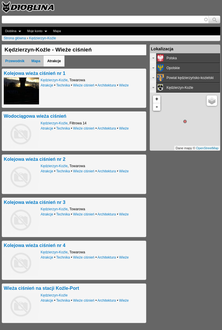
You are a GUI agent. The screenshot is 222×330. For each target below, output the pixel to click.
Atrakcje (47, 85)
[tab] (185, 58)
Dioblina (11, 31)
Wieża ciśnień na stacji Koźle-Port (41, 288)
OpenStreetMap (207, 148)
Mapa (57, 31)
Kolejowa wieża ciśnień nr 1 (34, 73)
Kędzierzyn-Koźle (42, 38)
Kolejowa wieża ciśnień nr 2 (34, 159)
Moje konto (35, 31)
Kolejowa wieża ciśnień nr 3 (34, 202)
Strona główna (15, 38)
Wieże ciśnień (84, 85)
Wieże (124, 85)
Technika (63, 85)
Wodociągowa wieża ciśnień (35, 116)
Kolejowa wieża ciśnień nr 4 (34, 245)
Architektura (106, 85)
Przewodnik (15, 61)
